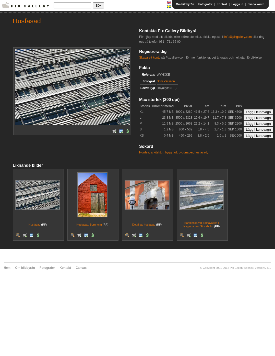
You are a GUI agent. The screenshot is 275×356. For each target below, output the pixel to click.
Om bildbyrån (185, 4)
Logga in (237, 4)
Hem (7, 268)
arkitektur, (157, 152)
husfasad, (201, 152)
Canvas (81, 268)
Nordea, (144, 152)
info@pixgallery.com (238, 37)
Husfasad (34, 224)
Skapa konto (256, 4)
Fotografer (205, 4)
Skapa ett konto (149, 57)
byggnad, (171, 152)
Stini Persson (166, 81)
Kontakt (222, 4)
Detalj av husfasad (144, 224)
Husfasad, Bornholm (89, 224)
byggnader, (186, 152)
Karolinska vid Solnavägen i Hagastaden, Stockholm (201, 224)
